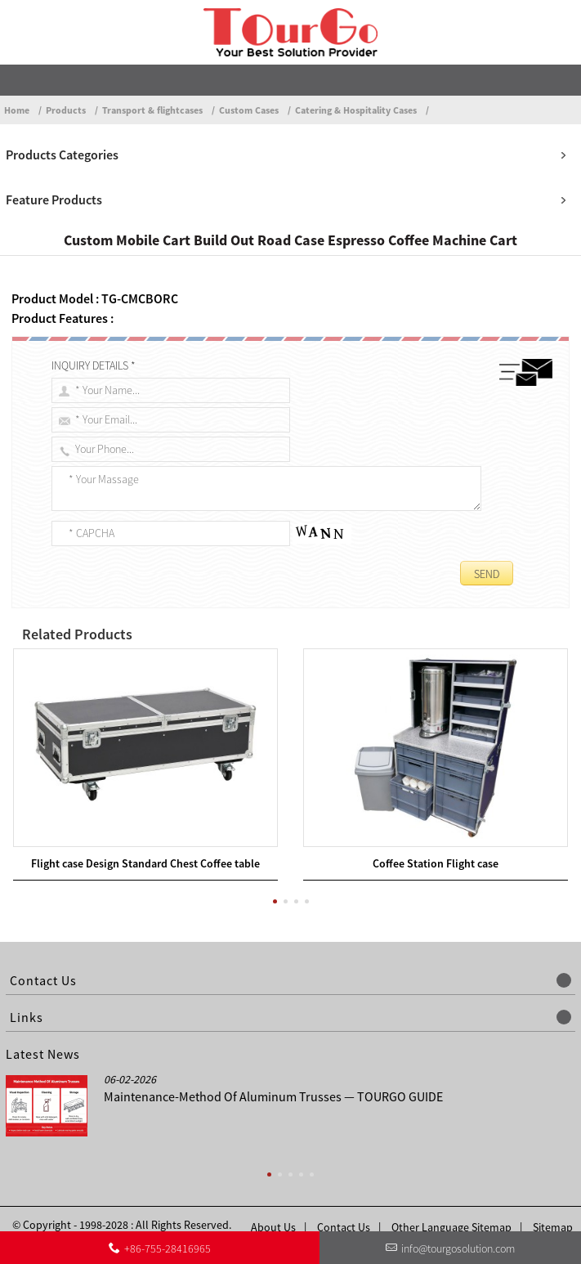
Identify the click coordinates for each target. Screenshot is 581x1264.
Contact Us (343, 1210)
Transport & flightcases (152, 110)
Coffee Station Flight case (435, 847)
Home (16, 110)
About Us (273, 1210)
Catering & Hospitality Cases (356, 110)
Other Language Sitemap (451, 1210)
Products (66, 110)
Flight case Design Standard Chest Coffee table (145, 847)
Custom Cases (249, 110)
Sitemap (553, 1210)
